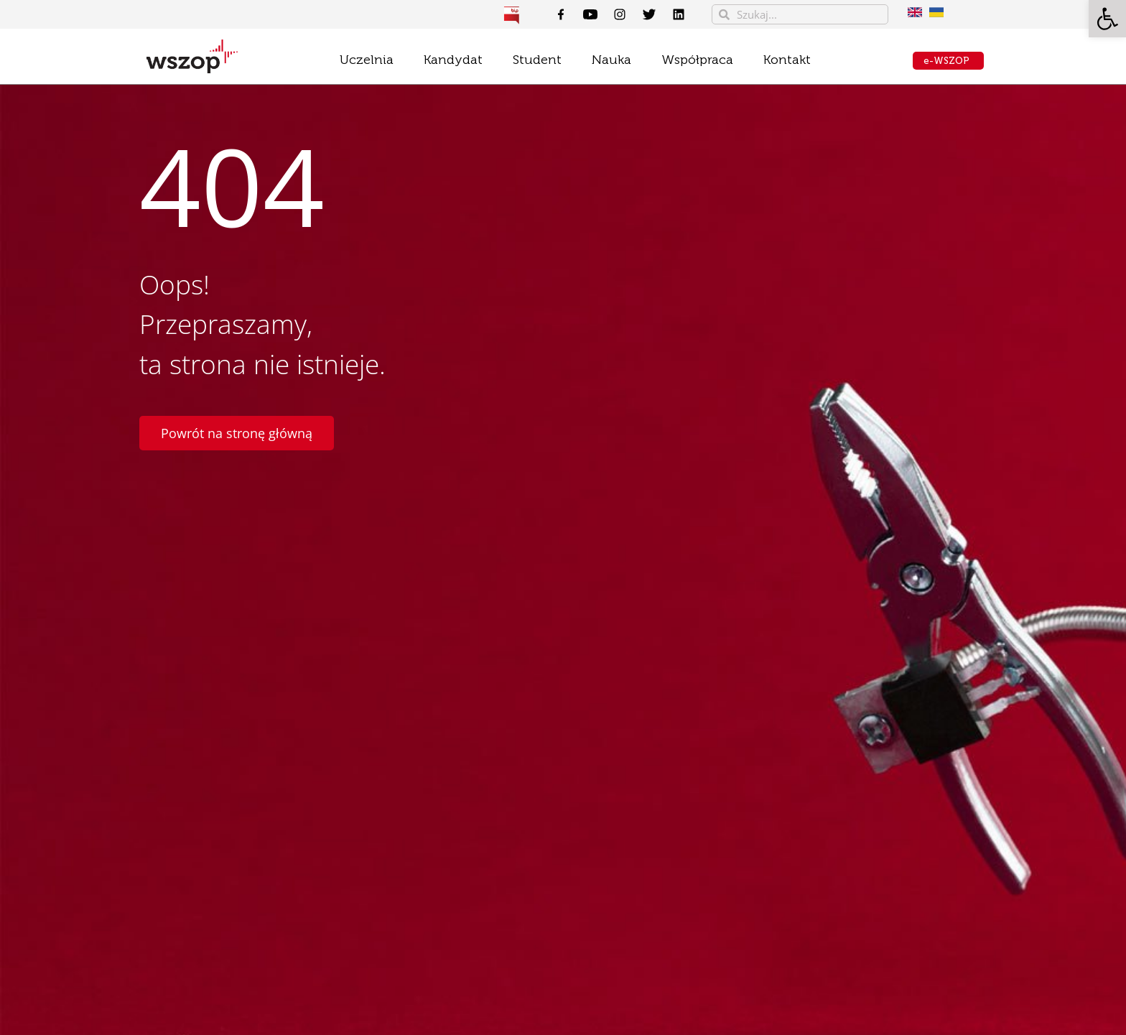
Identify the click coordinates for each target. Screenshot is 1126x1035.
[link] (1107, 18)
